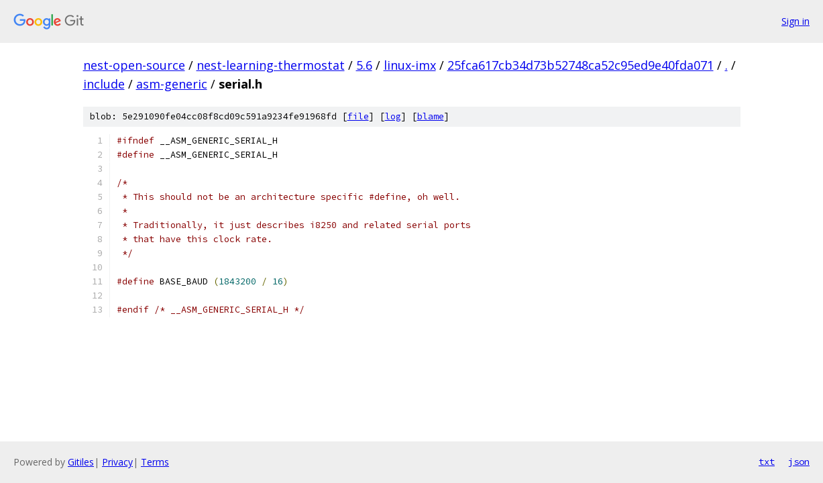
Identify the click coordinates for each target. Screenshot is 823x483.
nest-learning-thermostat (271, 65)
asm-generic (171, 84)
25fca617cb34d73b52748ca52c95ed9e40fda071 (580, 65)
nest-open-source (134, 65)
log (393, 116)
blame (430, 116)
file (358, 116)
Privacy (117, 461)
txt (767, 461)
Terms (155, 461)
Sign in (795, 21)
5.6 (364, 65)
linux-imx (410, 65)
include (104, 84)
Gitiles (81, 461)
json (799, 461)
